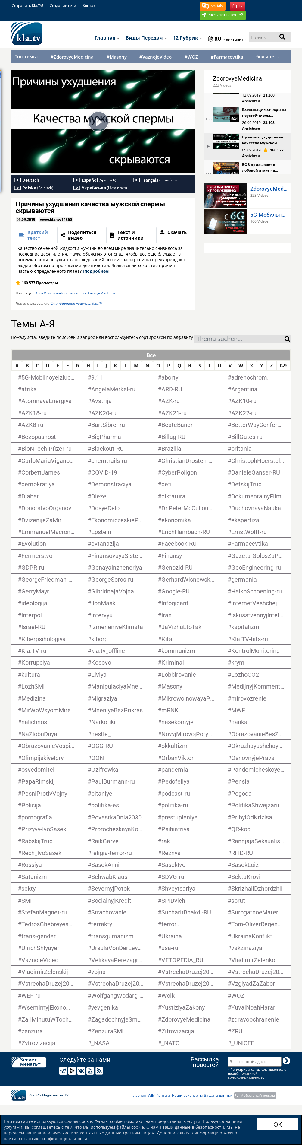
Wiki (151, 1095)
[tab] (37, 235)
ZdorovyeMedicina (237, 78)
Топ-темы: (26, 56)
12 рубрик (187, 37)
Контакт (90, 5)
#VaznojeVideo (155, 57)
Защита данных (218, 1095)
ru (227, 39)
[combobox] (239, 339)
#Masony (117, 57)
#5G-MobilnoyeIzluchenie (56, 293)
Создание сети (63, 5)
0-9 (283, 365)
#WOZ (191, 57)
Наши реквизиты (187, 1095)
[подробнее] (96, 271)
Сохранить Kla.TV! (27, 5)
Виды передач (146, 37)
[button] (213, 6)
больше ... (267, 56)
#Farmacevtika (227, 57)
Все (151, 355)
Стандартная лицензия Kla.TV (76, 303)
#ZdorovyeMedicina (72, 57)
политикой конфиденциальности (245, 1075)
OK (277, 1124)
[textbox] (239, 340)
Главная (107, 37)
